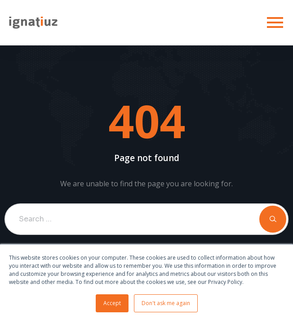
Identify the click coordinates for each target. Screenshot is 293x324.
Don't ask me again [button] (166, 303)
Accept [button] (112, 303)
